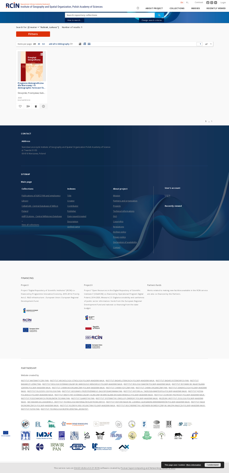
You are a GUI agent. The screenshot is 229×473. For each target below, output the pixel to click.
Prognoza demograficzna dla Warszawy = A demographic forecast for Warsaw (31, 85)
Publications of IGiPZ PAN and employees (41, 195)
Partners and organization (125, 200)
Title (69, 195)
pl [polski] (187, 2)
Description (72, 221)
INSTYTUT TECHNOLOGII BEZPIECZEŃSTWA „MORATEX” (64, 409)
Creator (71, 200)
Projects (117, 206)
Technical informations (123, 211)
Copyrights (118, 221)
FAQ (115, 216)
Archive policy (119, 232)
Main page (26, 181)
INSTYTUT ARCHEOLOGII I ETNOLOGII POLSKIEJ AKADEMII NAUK (77, 380)
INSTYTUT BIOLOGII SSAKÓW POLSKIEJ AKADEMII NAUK (147, 384)
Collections (177, 8)
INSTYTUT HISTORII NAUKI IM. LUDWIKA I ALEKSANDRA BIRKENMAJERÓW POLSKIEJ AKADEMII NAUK (148, 402)
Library (25, 200)
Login (223, 2)
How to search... (74, 20)
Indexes (195, 8)
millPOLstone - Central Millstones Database (42, 216)
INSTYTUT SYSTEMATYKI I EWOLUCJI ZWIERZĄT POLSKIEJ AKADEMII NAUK (127, 398)
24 (34, 44)
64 (43, 44)
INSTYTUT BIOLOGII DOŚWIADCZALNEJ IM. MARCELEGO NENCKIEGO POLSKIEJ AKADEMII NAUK (82, 384)
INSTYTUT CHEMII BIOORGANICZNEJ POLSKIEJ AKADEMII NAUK (78, 387)
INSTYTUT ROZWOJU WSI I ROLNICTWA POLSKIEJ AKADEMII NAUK (88, 405)
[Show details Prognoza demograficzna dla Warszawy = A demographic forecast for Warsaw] (43, 106)
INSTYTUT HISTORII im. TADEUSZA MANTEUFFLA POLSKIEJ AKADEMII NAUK (155, 391)
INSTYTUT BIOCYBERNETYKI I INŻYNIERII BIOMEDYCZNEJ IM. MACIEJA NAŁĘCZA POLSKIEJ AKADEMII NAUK (161, 405)
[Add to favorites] (20, 106)
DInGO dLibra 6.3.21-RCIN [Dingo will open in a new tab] (87, 468)
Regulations (118, 226)
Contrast (199, 2)
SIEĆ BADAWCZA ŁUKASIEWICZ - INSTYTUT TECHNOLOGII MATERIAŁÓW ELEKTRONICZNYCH (66, 402)
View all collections (30, 224)
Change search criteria (152, 20)
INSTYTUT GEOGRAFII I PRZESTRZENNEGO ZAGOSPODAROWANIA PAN (92, 391)
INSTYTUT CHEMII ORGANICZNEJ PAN (152, 387)
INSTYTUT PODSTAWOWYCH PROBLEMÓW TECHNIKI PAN (45, 398)
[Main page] (137, 8)
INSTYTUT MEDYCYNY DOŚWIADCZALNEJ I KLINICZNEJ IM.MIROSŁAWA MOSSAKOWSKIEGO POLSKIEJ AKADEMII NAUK (104, 395)
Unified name (73, 226)
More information (193, 465)
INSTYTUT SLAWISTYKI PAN (83, 398)
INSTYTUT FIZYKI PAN (30, 409)
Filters (33, 34)
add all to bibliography (61, 44)
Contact (116, 247)
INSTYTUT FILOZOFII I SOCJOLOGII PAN (44, 391)
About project (154, 8)
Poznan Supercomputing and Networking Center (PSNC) (148, 468)
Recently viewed (216, 8)
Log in (167, 195)
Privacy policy (119, 237)
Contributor (72, 206)
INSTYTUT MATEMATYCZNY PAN (35, 380)
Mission (116, 195)
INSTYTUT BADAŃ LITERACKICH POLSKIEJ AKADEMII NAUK (130, 380)
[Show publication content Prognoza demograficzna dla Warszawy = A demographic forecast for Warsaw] (36, 106)
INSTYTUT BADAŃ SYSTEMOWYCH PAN (172, 380)
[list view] (89, 44)
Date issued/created (76, 216)
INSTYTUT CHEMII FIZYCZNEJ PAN (120, 387)
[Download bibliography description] (28, 106)
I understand (213, 465)
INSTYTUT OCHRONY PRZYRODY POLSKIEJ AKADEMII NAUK (179, 395)
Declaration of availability (125, 242)
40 (39, 44)
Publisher (71, 211)
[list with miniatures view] (84, 44)
